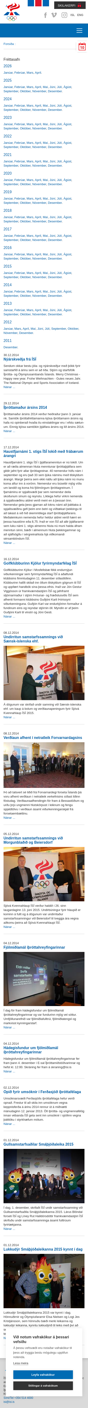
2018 (8, 211)
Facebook (44, 15)
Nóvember (39, 91)
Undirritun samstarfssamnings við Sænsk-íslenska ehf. (33, 639)
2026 (8, 66)
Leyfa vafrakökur (43, 1374)
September (11, 91)
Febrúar (19, 72)
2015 (8, 266)
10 (82, 47)
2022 (8, 136)
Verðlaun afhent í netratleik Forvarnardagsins (43, 738)
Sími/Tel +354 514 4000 (18, 1398)
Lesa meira (20, 1363)
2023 (8, 118)
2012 (8, 322)
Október (25, 91)
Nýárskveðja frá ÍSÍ (20, 359)
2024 (8, 99)
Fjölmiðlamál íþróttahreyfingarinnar (34, 947)
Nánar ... (9, 387)
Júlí (59, 87)
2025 (8, 80)
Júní (52, 87)
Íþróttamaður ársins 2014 (25, 407)
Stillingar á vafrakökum (43, 1385)
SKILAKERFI (66, 5)
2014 (8, 285)
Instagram (64, 15)
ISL (72, 15)
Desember (55, 91)
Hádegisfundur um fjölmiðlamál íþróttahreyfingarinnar (31, 1050)
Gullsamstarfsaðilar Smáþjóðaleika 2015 (38, 1144)
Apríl (38, 72)
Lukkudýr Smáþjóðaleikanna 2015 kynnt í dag (43, 1249)
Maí (45, 87)
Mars (30, 72)
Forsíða (9, 44)
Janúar (8, 72)
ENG (80, 15)
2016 (8, 248)
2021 (8, 155)
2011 (8, 341)
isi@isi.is (9, 1402)
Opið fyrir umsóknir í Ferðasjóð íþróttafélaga (42, 1092)
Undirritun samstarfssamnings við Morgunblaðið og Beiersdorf (33, 840)
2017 (8, 229)
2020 (8, 173)
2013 (8, 303)
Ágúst (67, 87)
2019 (8, 192)
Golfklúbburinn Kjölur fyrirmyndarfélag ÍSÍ (40, 563)
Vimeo (54, 15)
